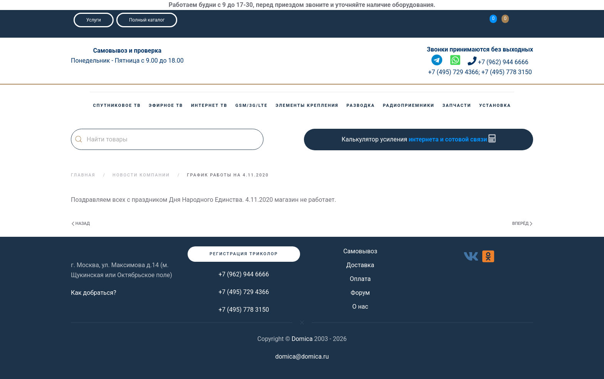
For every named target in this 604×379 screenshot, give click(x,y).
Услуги (93, 20)
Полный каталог (146, 20)
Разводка (361, 105)
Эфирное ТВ (166, 105)
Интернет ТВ (209, 105)
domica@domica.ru (302, 356)
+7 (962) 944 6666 (243, 274)
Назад (81, 223)
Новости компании (141, 175)
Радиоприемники (409, 105)
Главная (83, 175)
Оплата (360, 279)
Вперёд (522, 223)
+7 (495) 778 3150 (243, 309)
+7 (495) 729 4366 (243, 292)
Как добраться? (93, 292)
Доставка (360, 265)
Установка (495, 105)
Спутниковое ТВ (117, 105)
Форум (360, 292)
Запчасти (456, 105)
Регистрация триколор (244, 253)
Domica (302, 338)
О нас (360, 306)
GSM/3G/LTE (251, 105)
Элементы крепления (306, 105)
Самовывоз (360, 251)
